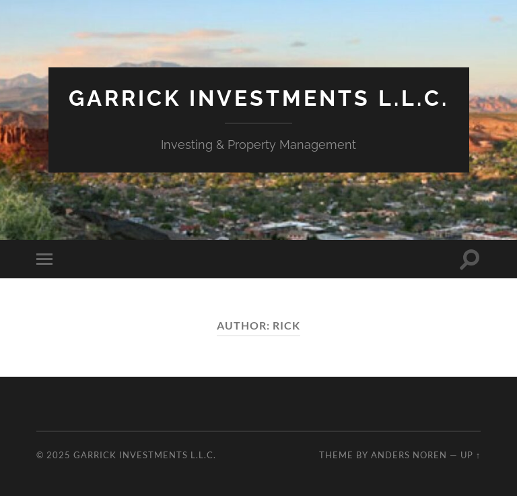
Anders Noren (409, 455)
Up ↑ (470, 455)
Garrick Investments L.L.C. (259, 98)
